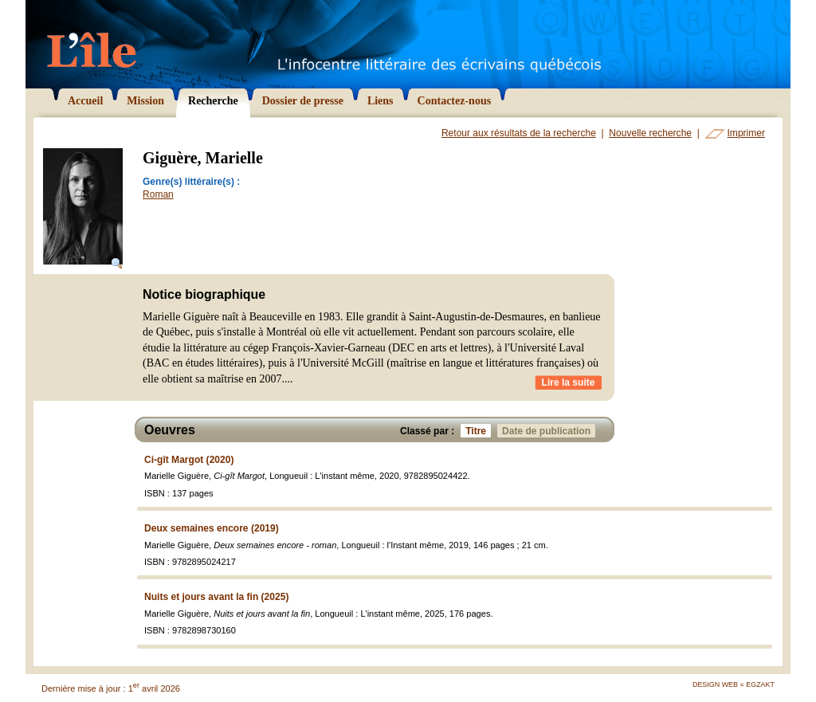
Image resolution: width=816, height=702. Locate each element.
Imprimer (746, 133)
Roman (158, 194)
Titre (478, 430)
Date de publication (548, 430)
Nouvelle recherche (650, 133)
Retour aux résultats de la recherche (518, 133)
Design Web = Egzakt (733, 684)
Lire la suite (568, 382)
